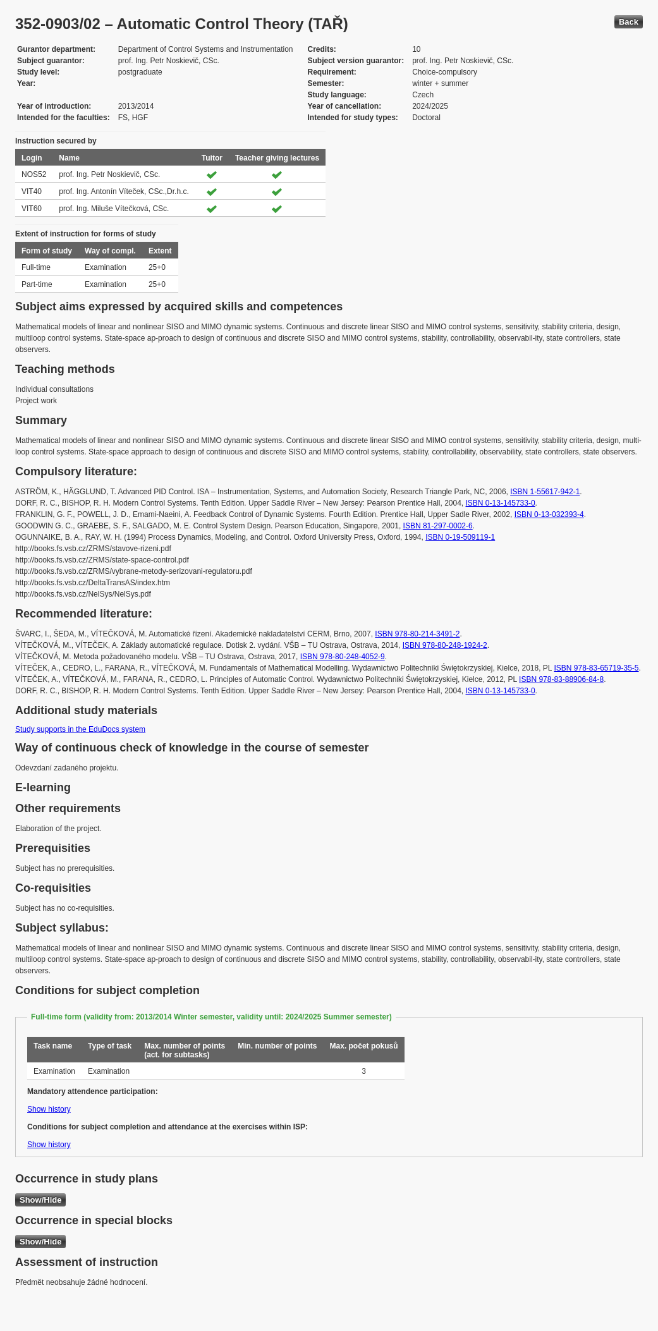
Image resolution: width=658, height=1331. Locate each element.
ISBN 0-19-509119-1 (460, 537)
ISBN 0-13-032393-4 (549, 514)
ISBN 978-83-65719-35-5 (596, 668)
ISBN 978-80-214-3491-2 (417, 633)
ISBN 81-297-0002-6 (438, 525)
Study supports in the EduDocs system (80, 729)
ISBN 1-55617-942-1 (545, 491)
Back (628, 22)
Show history (49, 1109)
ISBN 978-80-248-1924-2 (445, 645)
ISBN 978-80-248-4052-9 (342, 656)
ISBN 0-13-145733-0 (500, 503)
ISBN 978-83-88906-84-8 (561, 679)
